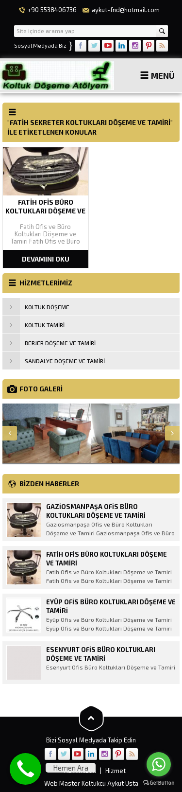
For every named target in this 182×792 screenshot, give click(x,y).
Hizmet (115, 770)
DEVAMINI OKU (45, 259)
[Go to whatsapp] (159, 764)
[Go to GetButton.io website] (158, 782)
